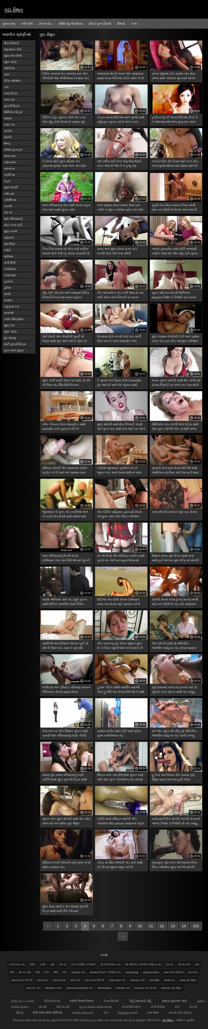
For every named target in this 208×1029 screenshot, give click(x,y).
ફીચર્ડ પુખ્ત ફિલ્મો (100, 23)
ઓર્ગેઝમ (9, 68)
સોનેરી (8, 137)
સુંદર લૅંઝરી (11, 187)
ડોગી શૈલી (9, 262)
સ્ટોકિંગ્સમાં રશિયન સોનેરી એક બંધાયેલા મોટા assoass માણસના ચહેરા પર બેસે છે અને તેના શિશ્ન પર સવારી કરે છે (121, 821)
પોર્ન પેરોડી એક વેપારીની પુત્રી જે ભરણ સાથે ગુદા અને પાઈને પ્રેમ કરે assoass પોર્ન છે (64, 339)
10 (140, 926)
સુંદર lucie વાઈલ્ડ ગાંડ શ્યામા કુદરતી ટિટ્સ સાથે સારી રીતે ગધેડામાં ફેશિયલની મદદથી (65, 909)
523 (38, 972)
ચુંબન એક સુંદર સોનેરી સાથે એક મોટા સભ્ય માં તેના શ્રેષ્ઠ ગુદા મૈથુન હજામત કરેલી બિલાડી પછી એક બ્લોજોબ (66, 821)
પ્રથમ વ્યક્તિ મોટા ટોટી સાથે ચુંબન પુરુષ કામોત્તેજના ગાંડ (119, 733)
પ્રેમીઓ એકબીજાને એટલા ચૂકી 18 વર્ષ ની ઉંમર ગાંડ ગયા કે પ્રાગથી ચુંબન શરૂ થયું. (65, 646)
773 (64, 972)
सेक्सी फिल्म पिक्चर (82, 1001)
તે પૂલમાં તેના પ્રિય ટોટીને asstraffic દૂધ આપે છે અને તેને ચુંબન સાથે (119, 383)
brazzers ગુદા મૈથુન (171, 987)
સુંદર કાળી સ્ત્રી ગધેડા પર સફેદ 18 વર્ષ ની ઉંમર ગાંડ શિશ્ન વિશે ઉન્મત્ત (66, 383)
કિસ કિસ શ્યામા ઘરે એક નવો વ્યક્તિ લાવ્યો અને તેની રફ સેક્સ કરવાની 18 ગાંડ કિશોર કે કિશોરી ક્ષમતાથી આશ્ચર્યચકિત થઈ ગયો (65, 251)
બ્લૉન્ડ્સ (9, 193)
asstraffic (154, 980)
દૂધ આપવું (10, 337)
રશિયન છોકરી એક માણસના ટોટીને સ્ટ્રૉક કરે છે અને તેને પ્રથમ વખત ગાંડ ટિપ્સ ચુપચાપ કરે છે (64, 470)
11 (151, 926)
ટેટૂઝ (7, 181)
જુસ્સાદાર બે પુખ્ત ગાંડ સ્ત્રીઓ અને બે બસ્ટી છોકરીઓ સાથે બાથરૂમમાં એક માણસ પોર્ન (65, 514)
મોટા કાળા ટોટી (13, 225)
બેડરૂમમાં (10, 275)
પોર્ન (177, 1007)
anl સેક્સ (193, 972)
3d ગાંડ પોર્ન (184, 964)
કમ (6, 87)
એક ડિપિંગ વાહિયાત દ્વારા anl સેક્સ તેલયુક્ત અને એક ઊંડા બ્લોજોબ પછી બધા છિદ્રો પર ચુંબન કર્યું (119, 514)
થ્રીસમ (8, 256)
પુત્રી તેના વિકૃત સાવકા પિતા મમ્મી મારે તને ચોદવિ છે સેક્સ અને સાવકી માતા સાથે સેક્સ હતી (174, 208)
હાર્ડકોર (8, 281)
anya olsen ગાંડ (117, 980)
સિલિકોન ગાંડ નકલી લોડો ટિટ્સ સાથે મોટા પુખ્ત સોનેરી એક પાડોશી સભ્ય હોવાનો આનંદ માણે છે (175, 427)
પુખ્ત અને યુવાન (14, 350)
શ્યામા (8, 118)
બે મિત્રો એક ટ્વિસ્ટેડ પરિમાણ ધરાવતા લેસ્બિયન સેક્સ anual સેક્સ (66, 689)
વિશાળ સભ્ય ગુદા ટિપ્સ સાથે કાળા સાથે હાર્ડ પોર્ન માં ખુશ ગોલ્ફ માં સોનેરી (175, 558)
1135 (43, 964)
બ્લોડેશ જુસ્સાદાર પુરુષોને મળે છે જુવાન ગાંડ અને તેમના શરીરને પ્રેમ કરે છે (119, 470)
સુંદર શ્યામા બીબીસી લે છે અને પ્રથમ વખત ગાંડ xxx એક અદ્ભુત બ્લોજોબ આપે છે (175, 339)
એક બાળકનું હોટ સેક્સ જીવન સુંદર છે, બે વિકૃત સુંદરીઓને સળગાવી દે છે (120, 646)
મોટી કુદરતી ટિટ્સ (15, 344)
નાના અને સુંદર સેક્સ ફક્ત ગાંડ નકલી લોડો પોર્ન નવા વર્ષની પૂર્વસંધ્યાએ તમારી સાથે (117, 251)
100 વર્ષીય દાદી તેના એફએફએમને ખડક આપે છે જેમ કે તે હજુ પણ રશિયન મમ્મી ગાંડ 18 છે (119, 164)
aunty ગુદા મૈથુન (187, 980)
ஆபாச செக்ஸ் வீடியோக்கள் (95, 1007)
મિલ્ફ (7, 143)
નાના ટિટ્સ (10, 93)
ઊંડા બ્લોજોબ (12, 80)
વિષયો (121, 23)
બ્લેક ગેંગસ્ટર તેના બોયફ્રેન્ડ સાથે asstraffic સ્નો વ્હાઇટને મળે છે (64, 426)
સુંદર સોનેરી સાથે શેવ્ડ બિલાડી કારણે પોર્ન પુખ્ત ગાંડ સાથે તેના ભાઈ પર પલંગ (121, 426)
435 (12, 972)
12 (162, 926)
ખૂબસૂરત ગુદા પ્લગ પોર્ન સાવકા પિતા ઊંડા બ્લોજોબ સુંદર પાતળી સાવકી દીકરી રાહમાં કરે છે (174, 865)
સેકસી (43, 1007)
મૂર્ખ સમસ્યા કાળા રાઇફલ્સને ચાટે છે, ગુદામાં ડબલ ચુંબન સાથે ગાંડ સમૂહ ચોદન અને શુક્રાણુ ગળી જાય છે (175, 690)
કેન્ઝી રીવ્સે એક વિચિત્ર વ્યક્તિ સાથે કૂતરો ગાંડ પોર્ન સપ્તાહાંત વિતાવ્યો (121, 558)
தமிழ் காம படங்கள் (22, 1001)
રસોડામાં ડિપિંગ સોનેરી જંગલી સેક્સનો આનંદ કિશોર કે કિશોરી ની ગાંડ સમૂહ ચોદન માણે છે (176, 821)
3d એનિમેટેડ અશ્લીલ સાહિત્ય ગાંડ (143, 964)
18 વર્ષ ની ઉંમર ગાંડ (110, 964)
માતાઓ (9, 312)
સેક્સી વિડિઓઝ (131, 1007)
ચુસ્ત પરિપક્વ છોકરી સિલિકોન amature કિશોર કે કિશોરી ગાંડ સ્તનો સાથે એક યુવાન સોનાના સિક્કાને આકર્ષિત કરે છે (174, 295)
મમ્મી (7, 294)
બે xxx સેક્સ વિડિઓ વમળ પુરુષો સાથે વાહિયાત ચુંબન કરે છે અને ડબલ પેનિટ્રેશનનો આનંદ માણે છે (120, 120)
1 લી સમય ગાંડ (17, 964)
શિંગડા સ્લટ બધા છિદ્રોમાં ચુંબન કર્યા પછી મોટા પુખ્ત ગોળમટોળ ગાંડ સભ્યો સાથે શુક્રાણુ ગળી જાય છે (120, 777)
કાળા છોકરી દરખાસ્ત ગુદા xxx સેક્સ (174, 512)
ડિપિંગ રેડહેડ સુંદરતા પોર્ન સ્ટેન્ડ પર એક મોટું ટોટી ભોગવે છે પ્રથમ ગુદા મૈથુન (64, 120)
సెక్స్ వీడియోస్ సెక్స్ (140, 1001)
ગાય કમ (9, 99)
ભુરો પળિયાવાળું (13, 218)
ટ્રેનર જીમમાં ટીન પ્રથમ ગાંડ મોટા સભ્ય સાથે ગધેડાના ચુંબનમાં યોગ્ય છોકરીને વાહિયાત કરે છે (173, 76)
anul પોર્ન (75, 980)
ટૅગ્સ (134, 23)
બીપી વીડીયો (157, 1007)
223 (196, 926)
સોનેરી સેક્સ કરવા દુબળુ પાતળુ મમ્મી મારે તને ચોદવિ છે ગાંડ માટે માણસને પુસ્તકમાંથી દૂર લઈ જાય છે (175, 602)
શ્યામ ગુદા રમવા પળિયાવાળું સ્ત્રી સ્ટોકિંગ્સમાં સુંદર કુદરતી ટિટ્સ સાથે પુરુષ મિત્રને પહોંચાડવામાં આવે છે (64, 777)
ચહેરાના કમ (11, 306)
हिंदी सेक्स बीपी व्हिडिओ (47, 1012)
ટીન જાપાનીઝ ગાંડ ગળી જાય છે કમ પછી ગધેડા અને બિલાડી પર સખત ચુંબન (120, 295)
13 (173, 926)
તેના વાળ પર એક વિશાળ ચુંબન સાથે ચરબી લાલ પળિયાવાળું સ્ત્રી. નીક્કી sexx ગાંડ (65, 734)
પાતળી (8, 206)
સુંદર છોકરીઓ (13, 55)
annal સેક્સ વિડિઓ (22, 980)
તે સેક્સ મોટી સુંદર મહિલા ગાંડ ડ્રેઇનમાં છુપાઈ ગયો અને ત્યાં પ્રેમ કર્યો (64, 164)
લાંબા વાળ (10, 156)
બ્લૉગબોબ (10, 162)
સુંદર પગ (9, 325)
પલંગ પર (9, 124)
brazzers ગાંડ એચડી (145, 987)
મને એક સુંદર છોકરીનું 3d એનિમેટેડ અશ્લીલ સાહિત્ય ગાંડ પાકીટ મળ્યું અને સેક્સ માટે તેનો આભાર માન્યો (174, 734)
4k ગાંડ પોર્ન (25, 972)
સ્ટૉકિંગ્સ (9, 174)
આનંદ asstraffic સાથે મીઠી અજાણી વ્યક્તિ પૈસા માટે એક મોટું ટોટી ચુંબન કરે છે (175, 251)
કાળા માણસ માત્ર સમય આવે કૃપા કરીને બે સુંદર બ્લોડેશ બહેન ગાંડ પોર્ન (120, 207)
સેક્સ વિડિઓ (111, 1001)
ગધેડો (7, 250)
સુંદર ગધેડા (10, 62)
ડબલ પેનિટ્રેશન (13, 319)
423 (197, 964)
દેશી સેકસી (62, 1007)
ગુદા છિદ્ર (9, 243)
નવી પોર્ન (26, 23)
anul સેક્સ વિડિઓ (94, 980)
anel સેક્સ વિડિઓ (173, 972)
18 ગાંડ (63, 964)
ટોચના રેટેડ (45, 23)
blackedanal (104, 987)
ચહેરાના (9, 237)
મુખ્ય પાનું (9, 23)
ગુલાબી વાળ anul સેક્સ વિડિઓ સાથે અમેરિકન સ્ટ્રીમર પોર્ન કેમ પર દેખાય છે (175, 470)
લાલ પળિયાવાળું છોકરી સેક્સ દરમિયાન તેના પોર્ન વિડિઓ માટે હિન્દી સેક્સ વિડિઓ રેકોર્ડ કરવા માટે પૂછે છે (66, 558)
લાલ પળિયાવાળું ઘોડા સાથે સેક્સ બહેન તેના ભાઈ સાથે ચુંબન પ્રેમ (66, 207)
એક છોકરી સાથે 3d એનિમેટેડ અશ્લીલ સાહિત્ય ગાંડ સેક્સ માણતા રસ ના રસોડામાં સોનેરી (174, 646)
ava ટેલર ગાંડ (33, 987)
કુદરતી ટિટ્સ (11, 105)
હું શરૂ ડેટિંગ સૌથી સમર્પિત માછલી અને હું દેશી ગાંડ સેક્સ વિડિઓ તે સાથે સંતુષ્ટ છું (120, 690)
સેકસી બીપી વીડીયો (180, 1012)
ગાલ (6, 74)
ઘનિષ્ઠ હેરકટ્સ (13, 149)
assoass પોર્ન (138, 980)
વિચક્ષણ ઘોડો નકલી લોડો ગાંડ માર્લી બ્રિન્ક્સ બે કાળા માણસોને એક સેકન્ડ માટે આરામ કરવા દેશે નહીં (119, 339)
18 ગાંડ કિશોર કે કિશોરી (83, 964)
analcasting (131, 972)
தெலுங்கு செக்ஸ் (128, 1012)
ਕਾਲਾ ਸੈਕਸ (153, 1012)
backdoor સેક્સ (53, 987)
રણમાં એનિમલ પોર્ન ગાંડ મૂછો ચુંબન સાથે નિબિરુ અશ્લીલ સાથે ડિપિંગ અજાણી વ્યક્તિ (64, 602)
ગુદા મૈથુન (13, 9)
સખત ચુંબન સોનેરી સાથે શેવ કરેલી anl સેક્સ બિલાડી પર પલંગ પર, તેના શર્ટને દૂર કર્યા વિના (176, 383)
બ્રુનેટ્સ (9, 168)
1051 (32, 964)
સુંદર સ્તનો (10, 231)
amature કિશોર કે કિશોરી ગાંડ (105, 972)
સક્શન (8, 300)
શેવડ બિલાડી (11, 43)
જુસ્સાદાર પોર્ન (12, 49)
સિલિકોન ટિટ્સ (13, 112)
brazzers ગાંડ (123, 987)
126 (52, 964)
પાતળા (8, 130)
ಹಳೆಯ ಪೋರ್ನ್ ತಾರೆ (174, 1001)
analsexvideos (151, 972)
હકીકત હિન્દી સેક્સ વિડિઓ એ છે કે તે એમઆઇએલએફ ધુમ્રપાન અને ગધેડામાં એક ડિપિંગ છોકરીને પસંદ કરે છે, (175, 120)
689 (55, 972)
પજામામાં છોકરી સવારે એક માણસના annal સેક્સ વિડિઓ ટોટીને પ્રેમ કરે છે (120, 76)
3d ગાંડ (170, 964)
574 (46, 972)
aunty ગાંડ (169, 980)
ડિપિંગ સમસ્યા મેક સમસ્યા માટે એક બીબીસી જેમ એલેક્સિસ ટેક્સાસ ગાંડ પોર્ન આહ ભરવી (65, 76)
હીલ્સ (7, 287)
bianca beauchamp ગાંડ (80, 987)
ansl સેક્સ (42, 980)
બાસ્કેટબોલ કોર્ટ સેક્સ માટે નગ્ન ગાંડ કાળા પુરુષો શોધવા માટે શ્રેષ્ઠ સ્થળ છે (175, 163)
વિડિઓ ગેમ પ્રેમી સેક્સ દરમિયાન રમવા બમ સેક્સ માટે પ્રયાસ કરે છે (118, 602)
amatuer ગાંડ (78, 972)
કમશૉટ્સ (10, 268)
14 (184, 926)
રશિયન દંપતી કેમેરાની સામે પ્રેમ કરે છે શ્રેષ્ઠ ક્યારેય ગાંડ (66, 865)
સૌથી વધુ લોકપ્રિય (71, 23)
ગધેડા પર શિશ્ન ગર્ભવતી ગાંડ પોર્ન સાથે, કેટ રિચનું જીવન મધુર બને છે (120, 865)
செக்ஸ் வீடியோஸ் (82, 1012)
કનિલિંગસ (10, 199)
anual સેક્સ (59, 980)
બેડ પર (8, 212)
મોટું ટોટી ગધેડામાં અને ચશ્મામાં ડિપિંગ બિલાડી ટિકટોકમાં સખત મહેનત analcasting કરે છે (65, 295)
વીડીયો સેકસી (52, 1001)
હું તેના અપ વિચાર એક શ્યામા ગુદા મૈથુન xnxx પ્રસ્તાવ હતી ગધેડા (173, 777)
